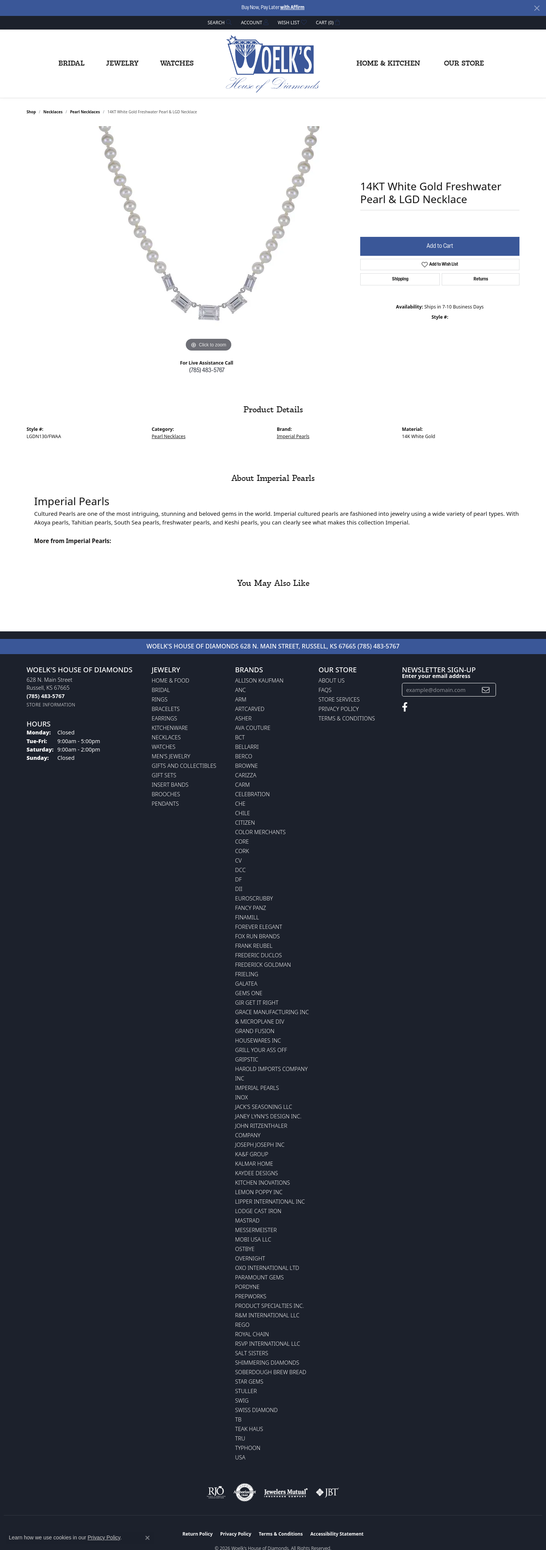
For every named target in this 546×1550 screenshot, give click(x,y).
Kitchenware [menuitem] (170, 727)
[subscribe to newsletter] (486, 690)
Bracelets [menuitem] (166, 708)
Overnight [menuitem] (250, 1258)
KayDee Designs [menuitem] (256, 1173)
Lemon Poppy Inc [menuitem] (258, 1192)
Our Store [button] (464, 63)
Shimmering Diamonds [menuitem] (267, 1362)
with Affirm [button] (292, 8)
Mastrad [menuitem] (247, 1220)
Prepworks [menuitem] (250, 1296)
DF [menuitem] (238, 879)
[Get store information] (51, 704)
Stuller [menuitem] (246, 1391)
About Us (331, 680)
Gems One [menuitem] (248, 993)
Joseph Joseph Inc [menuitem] (259, 1144)
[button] (219, 22)
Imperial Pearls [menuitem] (257, 1087)
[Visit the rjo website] (216, 1492)
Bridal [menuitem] (161, 690)
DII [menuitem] (238, 888)
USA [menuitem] (240, 1457)
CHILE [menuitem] (242, 813)
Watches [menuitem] (164, 746)
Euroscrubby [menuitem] (254, 898)
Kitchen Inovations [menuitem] (262, 1182)
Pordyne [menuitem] (247, 1286)
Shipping (400, 279)
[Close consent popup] (147, 1538)
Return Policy (197, 1534)
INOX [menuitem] (241, 1097)
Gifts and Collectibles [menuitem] (184, 765)
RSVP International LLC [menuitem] (267, 1343)
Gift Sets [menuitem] (164, 775)
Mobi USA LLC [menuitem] (253, 1239)
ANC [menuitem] (240, 690)
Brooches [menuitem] (166, 794)
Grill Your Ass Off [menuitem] (261, 1050)
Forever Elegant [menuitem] (258, 926)
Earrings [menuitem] (164, 718)
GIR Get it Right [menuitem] (256, 1002)
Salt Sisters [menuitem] (251, 1353)
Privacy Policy (338, 708)
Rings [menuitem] (160, 699)
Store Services (339, 699)
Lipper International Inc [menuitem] (270, 1201)
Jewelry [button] (122, 63)
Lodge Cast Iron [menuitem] (258, 1211)
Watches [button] (177, 63)
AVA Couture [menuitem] (252, 727)
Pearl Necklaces (85, 111)
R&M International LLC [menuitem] (267, 1315)
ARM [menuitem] (240, 699)
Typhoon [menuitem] (247, 1447)
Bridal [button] (71, 63)
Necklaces (53, 111)
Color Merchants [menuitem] (260, 832)
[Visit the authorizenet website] (245, 1492)
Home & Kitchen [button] (388, 63)
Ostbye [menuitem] (244, 1249)
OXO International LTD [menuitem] (267, 1267)
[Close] (536, 8)
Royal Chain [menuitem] (252, 1334)
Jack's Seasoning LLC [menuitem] (263, 1106)
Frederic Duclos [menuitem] (258, 955)
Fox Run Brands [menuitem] (257, 936)
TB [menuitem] (238, 1419)
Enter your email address (436, 675)
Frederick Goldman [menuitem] (263, 964)
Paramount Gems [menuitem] (259, 1277)
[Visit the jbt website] (327, 1492)
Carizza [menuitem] (245, 775)
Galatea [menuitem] (246, 983)
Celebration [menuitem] (252, 794)
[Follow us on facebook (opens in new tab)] (405, 707)
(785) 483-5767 (206, 371)
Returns (481, 279)
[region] (208, 240)
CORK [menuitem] (242, 851)
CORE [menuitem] (242, 841)
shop (31, 111)
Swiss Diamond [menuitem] (256, 1410)
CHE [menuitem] (240, 803)
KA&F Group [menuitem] (251, 1154)
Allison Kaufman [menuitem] (259, 680)
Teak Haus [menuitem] (249, 1429)
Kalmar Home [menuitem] (254, 1163)
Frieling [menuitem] (246, 974)
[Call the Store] (45, 696)
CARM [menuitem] (242, 784)
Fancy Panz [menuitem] (250, 907)
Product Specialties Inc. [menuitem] (269, 1305)
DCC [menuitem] (240, 870)
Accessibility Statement (336, 1534)
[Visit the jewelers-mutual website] (286, 1492)
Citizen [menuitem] (245, 822)
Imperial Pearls (293, 436)
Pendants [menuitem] (165, 803)
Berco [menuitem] (243, 756)
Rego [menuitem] (242, 1324)
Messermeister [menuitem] (256, 1230)
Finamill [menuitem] (247, 917)
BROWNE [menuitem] (246, 765)
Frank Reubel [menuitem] (254, 945)
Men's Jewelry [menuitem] (171, 756)
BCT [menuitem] (240, 737)
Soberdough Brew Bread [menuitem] (270, 1372)
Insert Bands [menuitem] (170, 784)
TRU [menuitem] (240, 1438)
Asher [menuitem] (243, 718)
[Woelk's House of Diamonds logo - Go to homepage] (273, 63)
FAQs (324, 690)
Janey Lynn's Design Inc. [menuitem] (268, 1116)
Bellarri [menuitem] (247, 746)
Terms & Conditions (346, 718)
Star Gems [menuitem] (249, 1381)
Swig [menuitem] (242, 1400)
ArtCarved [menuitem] (250, 708)
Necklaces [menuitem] (166, 737)
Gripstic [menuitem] (246, 1059)
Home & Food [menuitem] (170, 680)
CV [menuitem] (238, 860)
